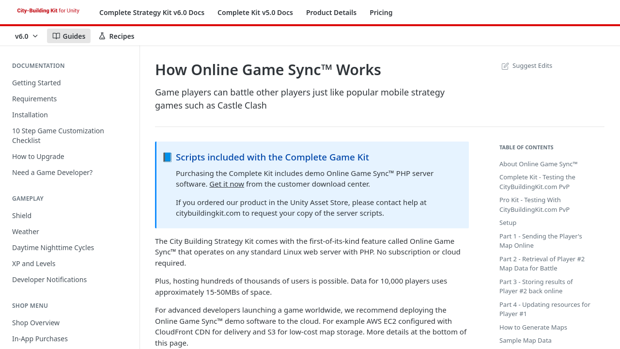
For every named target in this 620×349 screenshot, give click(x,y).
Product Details (331, 12)
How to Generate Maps (533, 327)
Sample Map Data (525, 340)
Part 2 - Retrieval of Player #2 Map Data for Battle (542, 263)
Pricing (381, 12)
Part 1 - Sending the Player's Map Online (540, 241)
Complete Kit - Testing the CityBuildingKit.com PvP (537, 182)
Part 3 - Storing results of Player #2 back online (536, 286)
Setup (507, 222)
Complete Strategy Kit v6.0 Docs (151, 12)
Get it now (226, 184)
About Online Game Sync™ (538, 163)
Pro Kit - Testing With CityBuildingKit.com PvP (534, 204)
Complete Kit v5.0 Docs (255, 12)
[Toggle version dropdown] (27, 36)
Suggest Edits (525, 65)
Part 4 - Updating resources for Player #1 (544, 309)
